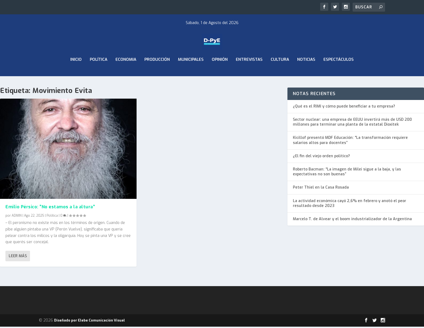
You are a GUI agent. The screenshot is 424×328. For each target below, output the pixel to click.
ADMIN (17, 217)
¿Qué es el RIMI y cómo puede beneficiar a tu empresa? (344, 107)
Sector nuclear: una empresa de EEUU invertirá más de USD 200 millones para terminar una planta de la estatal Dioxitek (352, 123)
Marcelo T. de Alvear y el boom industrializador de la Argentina (352, 220)
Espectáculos (338, 72)
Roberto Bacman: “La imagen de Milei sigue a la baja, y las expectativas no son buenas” (347, 173)
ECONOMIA (125, 72)
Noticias (306, 72)
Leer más (18, 257)
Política (98, 72)
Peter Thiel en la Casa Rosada (321, 188)
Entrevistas (249, 72)
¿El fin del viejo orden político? (321, 157)
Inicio (76, 72)
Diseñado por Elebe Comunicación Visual (89, 321)
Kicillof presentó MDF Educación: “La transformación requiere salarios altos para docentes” (350, 141)
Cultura (280, 72)
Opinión (220, 72)
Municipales (191, 72)
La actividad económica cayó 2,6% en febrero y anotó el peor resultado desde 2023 (349, 204)
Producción (157, 72)
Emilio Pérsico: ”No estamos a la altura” (50, 208)
